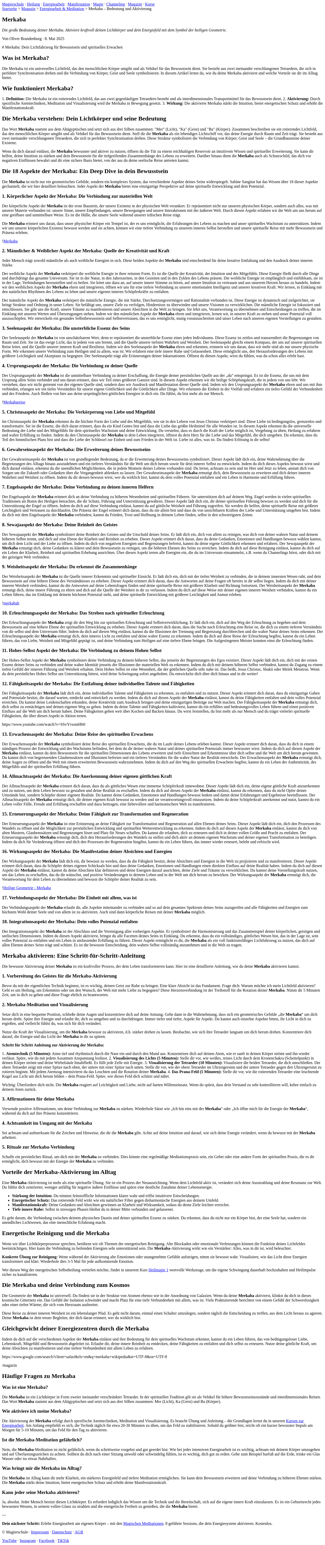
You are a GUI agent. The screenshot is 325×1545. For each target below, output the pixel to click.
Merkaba (10, 241)
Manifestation (79, 4)
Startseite (9, 9)
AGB (79, 1532)
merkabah (11, 603)
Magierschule (13, 4)
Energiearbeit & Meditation (62, 9)
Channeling (115, 4)
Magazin (135, 4)
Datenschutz (62, 1532)
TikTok (63, 1540)
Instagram (28, 1540)
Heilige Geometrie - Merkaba (27, 888)
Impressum (40, 1532)
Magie (98, 4)
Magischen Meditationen (143, 1523)
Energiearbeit (54, 4)
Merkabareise (14, 402)
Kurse (150, 4)
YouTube (9, 1540)
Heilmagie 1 (158, 1270)
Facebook (46, 1540)
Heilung (33, 4)
